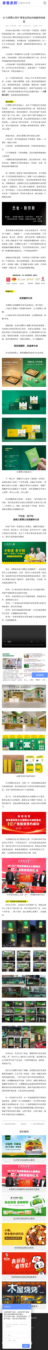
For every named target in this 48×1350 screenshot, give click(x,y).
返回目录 (24, 1124)
